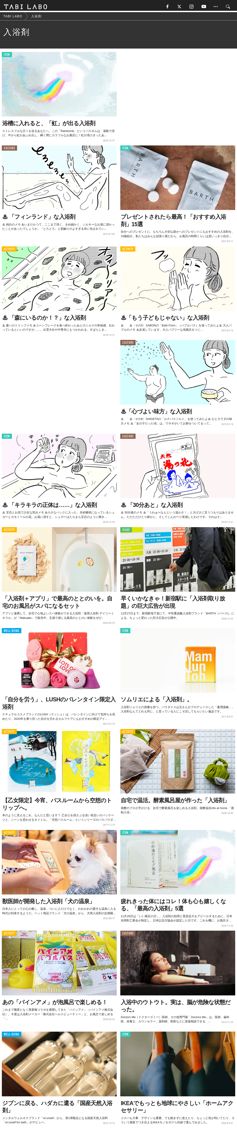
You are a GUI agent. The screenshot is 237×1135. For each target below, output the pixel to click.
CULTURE (9, 149)
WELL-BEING (11, 632)
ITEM (7, 56)
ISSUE (126, 531)
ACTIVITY (9, 250)
